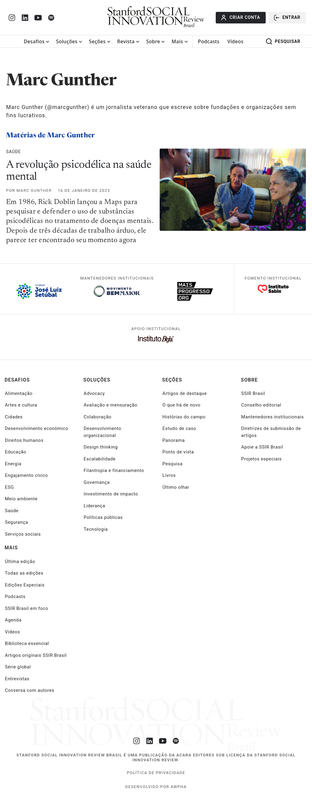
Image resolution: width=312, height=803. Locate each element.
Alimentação (19, 393)
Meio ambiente (21, 499)
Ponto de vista (178, 452)
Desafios (34, 41)
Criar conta (240, 17)
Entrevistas (17, 678)
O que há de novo (181, 405)
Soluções (66, 41)
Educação (16, 452)
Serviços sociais (23, 534)
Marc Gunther (34, 190)
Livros (169, 475)
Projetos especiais (261, 459)
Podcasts (209, 41)
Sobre (153, 41)
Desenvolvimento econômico (36, 428)
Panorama (173, 440)
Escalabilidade (100, 459)
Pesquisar (282, 41)
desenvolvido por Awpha (155, 786)
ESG (9, 487)
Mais (177, 41)
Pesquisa (172, 464)
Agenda (13, 620)
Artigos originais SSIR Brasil (36, 655)
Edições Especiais (24, 585)
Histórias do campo (183, 417)
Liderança (94, 506)
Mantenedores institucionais (272, 417)
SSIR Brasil (253, 393)
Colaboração (98, 417)
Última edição (20, 561)
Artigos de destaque (184, 393)
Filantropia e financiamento (114, 470)
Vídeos (235, 41)
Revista (126, 41)
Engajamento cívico (26, 475)
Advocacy (94, 393)
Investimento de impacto (111, 494)
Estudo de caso (179, 428)
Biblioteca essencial (27, 643)
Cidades (14, 417)
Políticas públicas (103, 517)
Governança (97, 482)
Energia (13, 464)
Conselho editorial (261, 405)
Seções (97, 41)
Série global (18, 667)
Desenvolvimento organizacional (103, 432)
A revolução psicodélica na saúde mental (78, 171)
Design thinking (101, 447)
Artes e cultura (21, 405)
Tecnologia (96, 529)
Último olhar (175, 487)
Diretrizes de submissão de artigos (271, 432)
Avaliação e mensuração (110, 405)
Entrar (286, 17)
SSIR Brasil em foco (26, 608)
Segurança (16, 522)
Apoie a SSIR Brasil (262, 447)
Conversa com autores (29, 690)
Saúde (13, 151)
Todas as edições (24, 573)
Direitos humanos (24, 440)
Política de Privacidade (156, 772)
